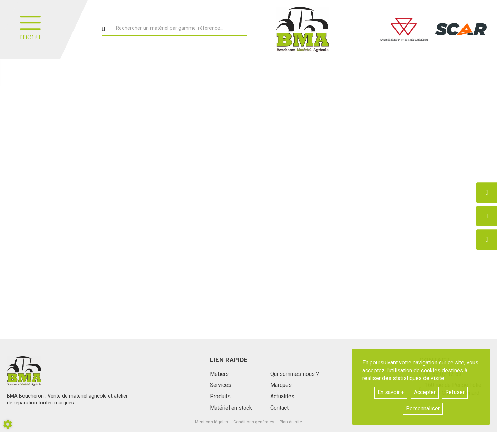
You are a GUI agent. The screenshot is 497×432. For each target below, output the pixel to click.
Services (220, 385)
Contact (279, 407)
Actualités (282, 396)
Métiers (219, 374)
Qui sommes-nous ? (294, 374)
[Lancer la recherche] (103, 29)
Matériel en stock (231, 407)
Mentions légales (211, 422)
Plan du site (291, 422)
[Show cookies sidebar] (7, 424)
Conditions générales (253, 422)
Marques (281, 385)
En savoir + (391, 392)
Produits (220, 396)
